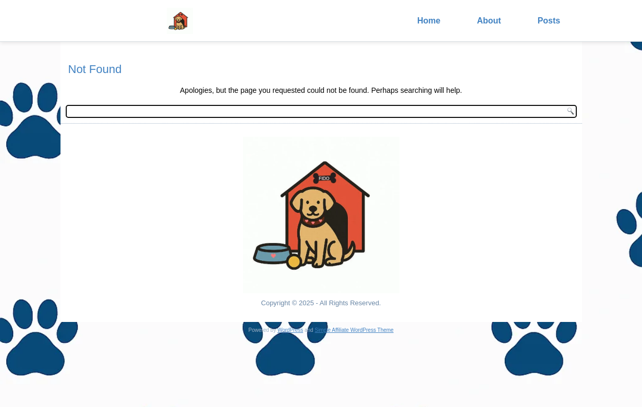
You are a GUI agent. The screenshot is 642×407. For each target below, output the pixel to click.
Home (428, 20)
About (489, 20)
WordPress (290, 330)
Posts (549, 20)
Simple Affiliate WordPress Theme (353, 330)
